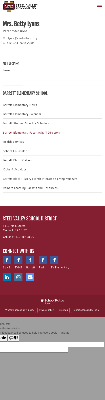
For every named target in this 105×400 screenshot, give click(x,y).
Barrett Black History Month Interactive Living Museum (40, 178)
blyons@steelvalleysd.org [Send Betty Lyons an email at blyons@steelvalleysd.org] (22, 38)
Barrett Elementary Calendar (22, 114)
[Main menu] (99, 6)
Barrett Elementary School (25, 93)
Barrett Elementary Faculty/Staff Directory (31, 132)
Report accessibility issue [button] (86, 310)
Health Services (13, 141)
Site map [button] (63, 310)
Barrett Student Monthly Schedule (26, 123)
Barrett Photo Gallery (17, 160)
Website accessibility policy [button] (20, 310)
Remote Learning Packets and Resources (30, 188)
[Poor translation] (13, 338)
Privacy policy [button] (46, 310)
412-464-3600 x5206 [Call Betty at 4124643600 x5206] (21, 43)
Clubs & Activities (15, 169)
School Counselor (15, 151)
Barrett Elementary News (20, 105)
